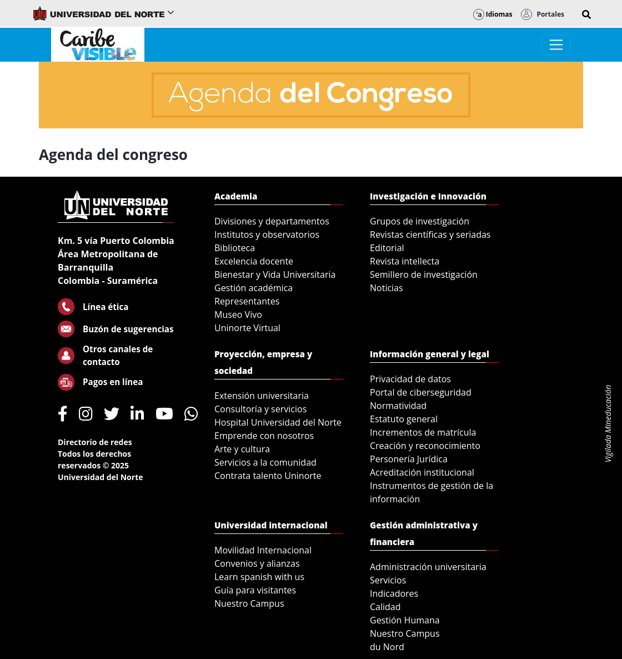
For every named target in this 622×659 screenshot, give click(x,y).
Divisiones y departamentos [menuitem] (271, 221)
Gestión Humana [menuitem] (405, 620)
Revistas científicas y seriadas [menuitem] (430, 234)
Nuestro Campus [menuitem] (249, 603)
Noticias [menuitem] (386, 288)
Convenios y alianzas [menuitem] (257, 563)
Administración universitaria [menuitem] (428, 567)
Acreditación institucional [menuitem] (422, 472)
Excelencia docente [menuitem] (253, 261)
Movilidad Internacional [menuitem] (263, 550)
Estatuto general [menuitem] (404, 419)
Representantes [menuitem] (246, 301)
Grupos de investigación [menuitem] (419, 221)
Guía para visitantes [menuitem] (255, 590)
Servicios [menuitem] (388, 580)
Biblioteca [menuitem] (234, 248)
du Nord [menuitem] (387, 647)
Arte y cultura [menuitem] (242, 449)
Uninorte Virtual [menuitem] (247, 328)
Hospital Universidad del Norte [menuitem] (278, 422)
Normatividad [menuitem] (398, 406)
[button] (586, 14)
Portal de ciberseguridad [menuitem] (420, 392)
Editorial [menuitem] (387, 248)
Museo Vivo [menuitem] (238, 314)
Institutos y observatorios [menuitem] (266, 234)
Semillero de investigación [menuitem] (424, 274)
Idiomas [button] (493, 14)
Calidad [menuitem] (385, 607)
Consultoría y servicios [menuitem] (260, 409)
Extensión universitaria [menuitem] (261, 396)
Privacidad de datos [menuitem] (410, 379)
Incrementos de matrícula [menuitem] (423, 432)
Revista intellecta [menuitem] (404, 261)
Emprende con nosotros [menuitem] (264, 436)
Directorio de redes (95, 442)
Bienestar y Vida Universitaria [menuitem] (274, 274)
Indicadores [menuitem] (394, 593)
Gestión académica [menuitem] (253, 288)
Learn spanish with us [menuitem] (259, 577)
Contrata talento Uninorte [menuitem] (268, 476)
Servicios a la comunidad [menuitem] (265, 462)
